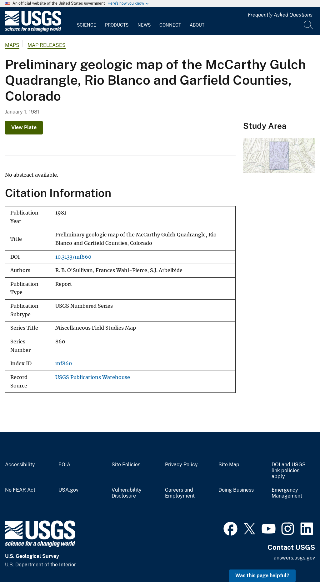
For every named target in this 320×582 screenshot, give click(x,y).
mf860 (63, 364)
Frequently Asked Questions (280, 15)
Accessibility (20, 465)
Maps (12, 45)
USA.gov (68, 490)
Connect (170, 25)
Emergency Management (287, 493)
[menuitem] (86, 21)
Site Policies (126, 465)
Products (116, 25)
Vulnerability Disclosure (127, 493)
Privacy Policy (181, 465)
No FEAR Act (20, 490)
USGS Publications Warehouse (92, 377)
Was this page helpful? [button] (262, 576)
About (197, 25)
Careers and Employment (180, 493)
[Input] (274, 25)
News (144, 25)
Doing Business (236, 490)
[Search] (308, 25)
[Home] (33, 30)
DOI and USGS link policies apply (289, 470)
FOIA (64, 465)
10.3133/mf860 (73, 257)
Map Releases (47, 45)
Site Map (228, 465)
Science (86, 25)
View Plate (24, 127)
